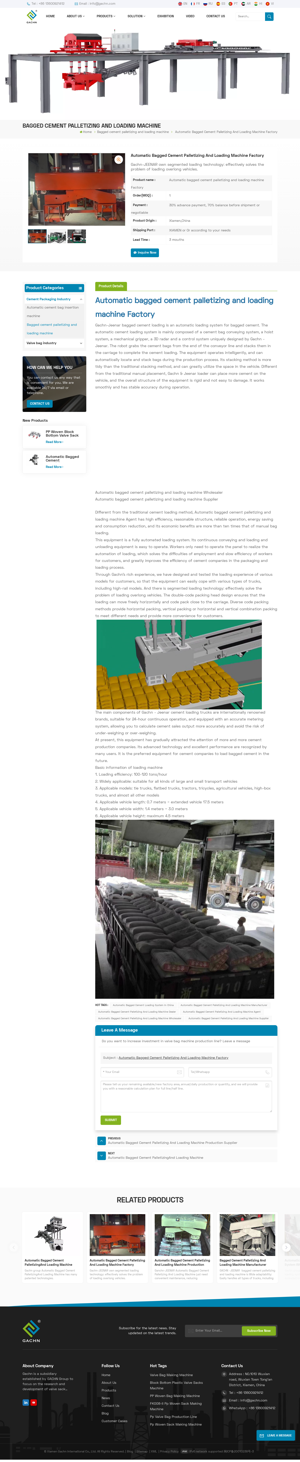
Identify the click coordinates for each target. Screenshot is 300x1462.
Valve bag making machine (171, 1377)
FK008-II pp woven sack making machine (176, 1409)
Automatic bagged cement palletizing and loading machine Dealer (137, 1012)
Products (104, 16)
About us (74, 16)
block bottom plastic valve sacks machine (176, 1388)
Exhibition (165, 16)
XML (154, 1453)
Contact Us (39, 403)
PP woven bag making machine (175, 1398)
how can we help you (49, 368)
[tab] (111, 286)
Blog (105, 1415)
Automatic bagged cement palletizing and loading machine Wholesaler (139, 1018)
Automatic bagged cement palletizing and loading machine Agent (222, 1012)
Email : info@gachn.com (94, 4)
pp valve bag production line (173, 1419)
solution (135, 16)
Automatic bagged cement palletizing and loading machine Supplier (229, 1018)
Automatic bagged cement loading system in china (143, 1005)
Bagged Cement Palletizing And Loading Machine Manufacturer (243, 1265)
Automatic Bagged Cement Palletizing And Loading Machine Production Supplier (182, 1265)
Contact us (215, 16)
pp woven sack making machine (176, 1427)
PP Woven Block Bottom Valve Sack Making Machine (62, 433)
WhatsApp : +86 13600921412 (252, 1410)
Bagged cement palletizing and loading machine (133, 132)
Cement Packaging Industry (49, 299)
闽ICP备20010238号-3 (239, 1453)
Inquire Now (145, 252)
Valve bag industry (41, 343)
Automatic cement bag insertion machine (53, 312)
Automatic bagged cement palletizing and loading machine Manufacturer (224, 1005)
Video (190, 16)
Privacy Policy (169, 1453)
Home (50, 16)
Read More (54, 442)
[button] (286, 1250)
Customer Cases (114, 1423)
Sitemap (142, 1453)
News (106, 1400)
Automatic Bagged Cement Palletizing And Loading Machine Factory (173, 1057)
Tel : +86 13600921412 (46, 4)
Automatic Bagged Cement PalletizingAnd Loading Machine (62, 458)
